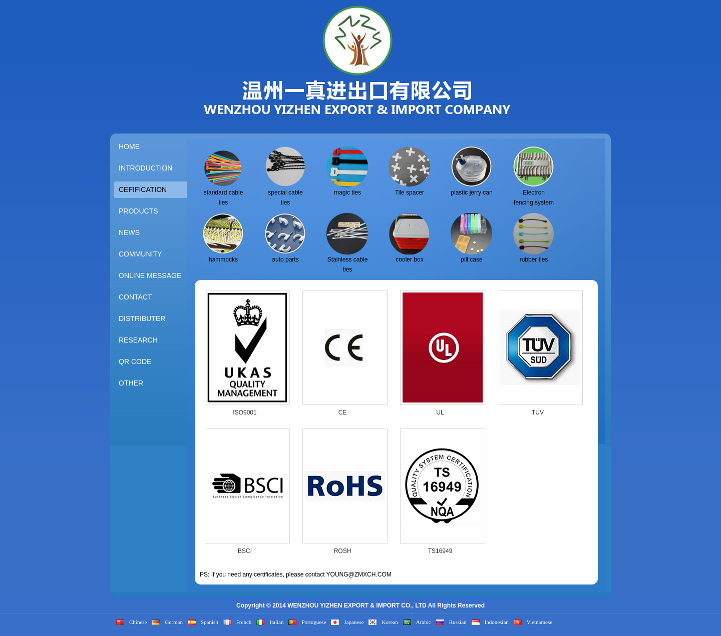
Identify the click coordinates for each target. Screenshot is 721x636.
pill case (471, 259)
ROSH (342, 551)
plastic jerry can (471, 192)
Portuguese (313, 622)
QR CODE (135, 362)
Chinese (138, 622)
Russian (458, 622)
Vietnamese (539, 622)
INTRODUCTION (145, 168)
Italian (276, 622)
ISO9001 (244, 412)
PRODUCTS (138, 211)
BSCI (245, 551)
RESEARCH (138, 340)
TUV (538, 412)
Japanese (354, 622)
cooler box (409, 259)
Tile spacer (409, 192)
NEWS (129, 232)
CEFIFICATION (143, 190)
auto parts (285, 259)
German (173, 622)
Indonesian (497, 622)
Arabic (423, 622)
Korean (390, 622)
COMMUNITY (140, 254)
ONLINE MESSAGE (150, 276)
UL (440, 412)
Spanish (209, 622)
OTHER (131, 383)
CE (342, 412)
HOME (129, 146)
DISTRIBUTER (142, 318)
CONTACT (135, 297)
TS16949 (440, 551)
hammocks (223, 259)
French (244, 622)
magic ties (347, 192)
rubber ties (534, 259)
